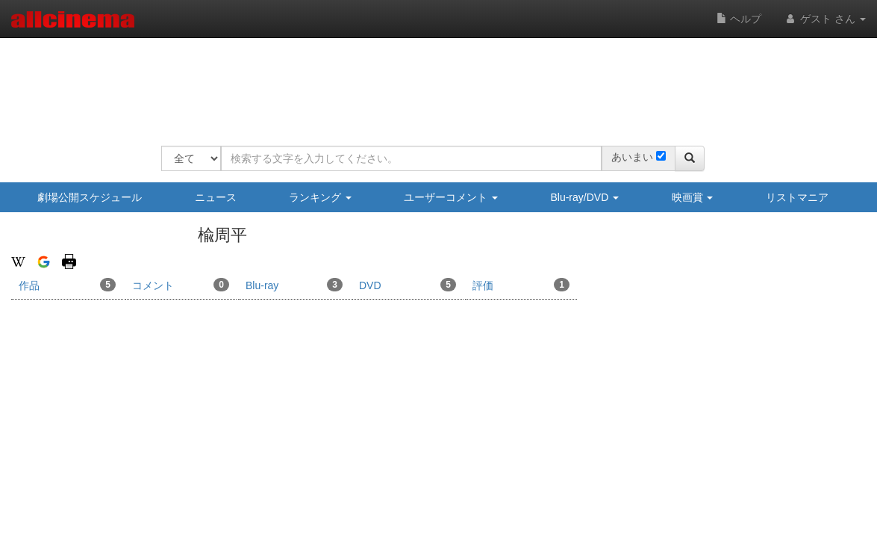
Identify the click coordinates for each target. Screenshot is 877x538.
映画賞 (693, 197)
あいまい (632, 157)
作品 (67, 284)
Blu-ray (294, 284)
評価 (520, 284)
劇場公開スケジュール (89, 197)
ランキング (320, 197)
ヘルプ (739, 19)
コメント (180, 284)
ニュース (216, 197)
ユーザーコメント (451, 197)
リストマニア (797, 197)
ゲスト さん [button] (825, 19)
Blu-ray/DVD (584, 197)
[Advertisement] (433, 82)
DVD (407, 284)
